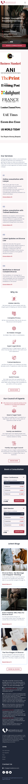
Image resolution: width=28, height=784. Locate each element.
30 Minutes (14, 487)
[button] (25, 2)
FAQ (3, 755)
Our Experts (5, 752)
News (3, 759)
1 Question (14, 514)
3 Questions (14, 518)
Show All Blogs (14, 669)
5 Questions (14, 521)
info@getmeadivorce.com (10, 768)
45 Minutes (14, 490)
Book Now (19, 500)
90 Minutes (14, 494)
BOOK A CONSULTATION (14, 45)
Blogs (4, 757)
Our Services (5, 750)
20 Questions (14, 525)
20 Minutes (14, 483)
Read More (6, 584)
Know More (7, 197)
